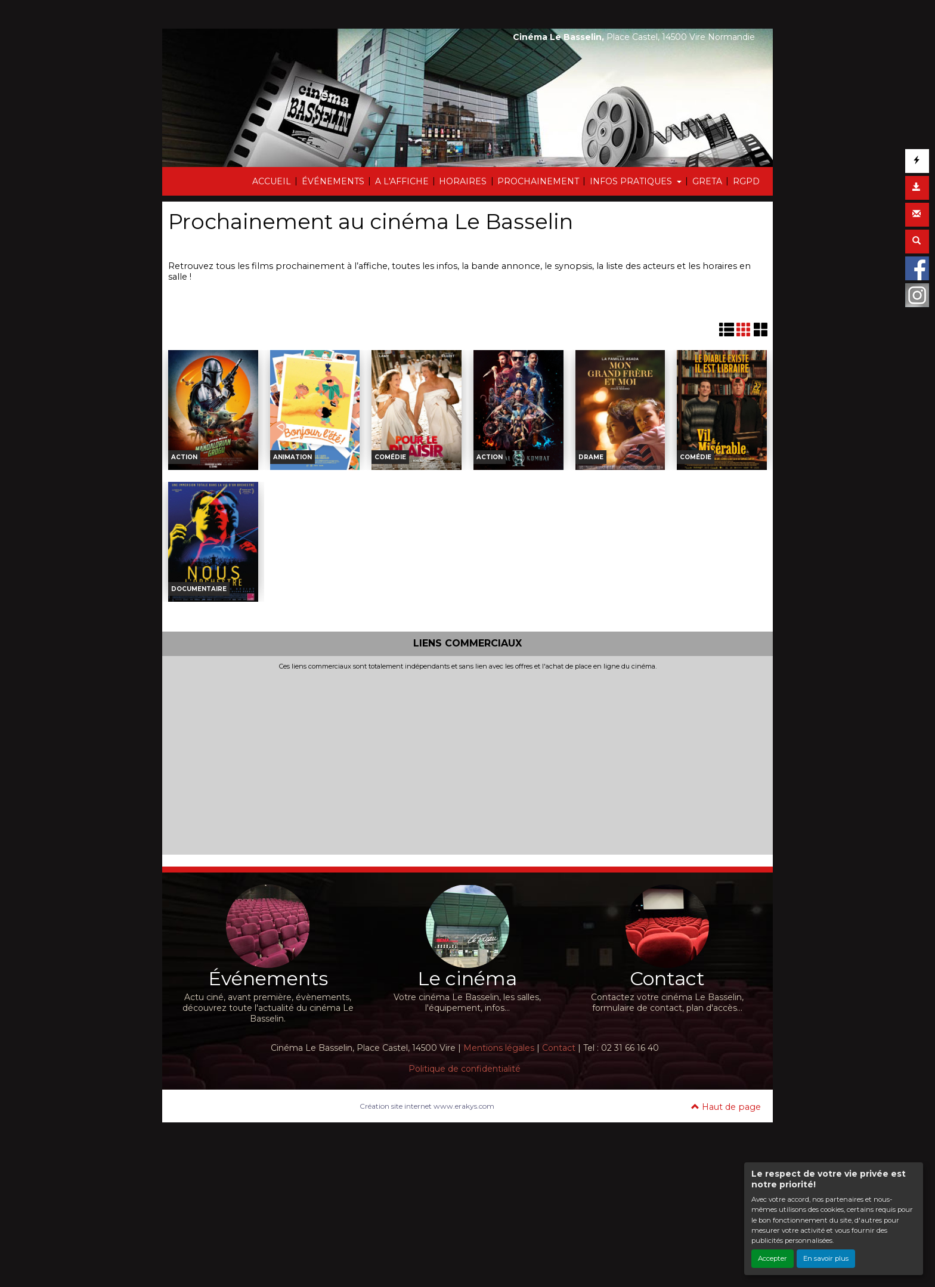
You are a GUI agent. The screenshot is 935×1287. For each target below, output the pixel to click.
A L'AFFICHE (402, 181)
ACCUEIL (271, 181)
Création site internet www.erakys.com (427, 1106)
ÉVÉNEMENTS (333, 181)
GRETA (707, 181)
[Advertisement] (467, 759)
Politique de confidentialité (464, 1068)
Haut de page (726, 1107)
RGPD (746, 181)
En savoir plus (826, 1258)
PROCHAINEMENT (538, 181)
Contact (558, 1047)
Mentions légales (498, 1047)
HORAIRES (463, 181)
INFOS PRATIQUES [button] (632, 181)
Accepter (772, 1258)
